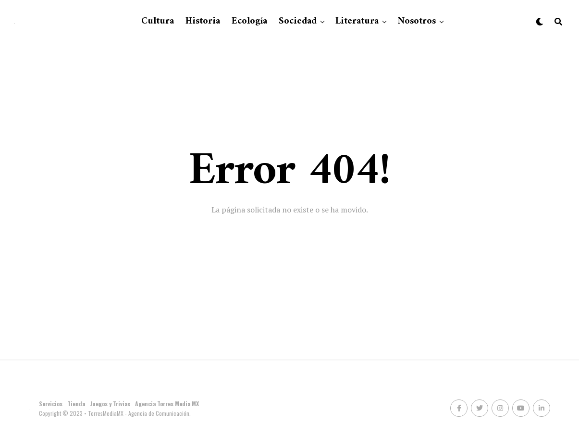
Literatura (357, 21)
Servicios (50, 403)
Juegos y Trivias (110, 403)
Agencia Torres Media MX (167, 403)
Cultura (157, 21)
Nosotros (416, 21)
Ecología (249, 21)
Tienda (76, 403)
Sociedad (298, 21)
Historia (202, 21)
